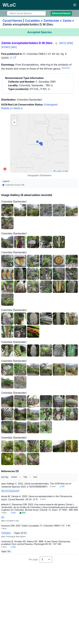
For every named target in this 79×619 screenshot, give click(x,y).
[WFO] (62, 43)
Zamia (67, 20)
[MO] (14, 47)
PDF (22, 513)
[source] (66, 68)
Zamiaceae (51, 20)
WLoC (53, 486)
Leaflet (57, 171)
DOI (62, 486)
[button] (14, 118)
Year (35, 477)
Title (25, 477)
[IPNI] (70, 43)
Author (14, 477)
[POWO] (5, 47)
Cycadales (32, 20)
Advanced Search (61, 13)
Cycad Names (12, 20)
